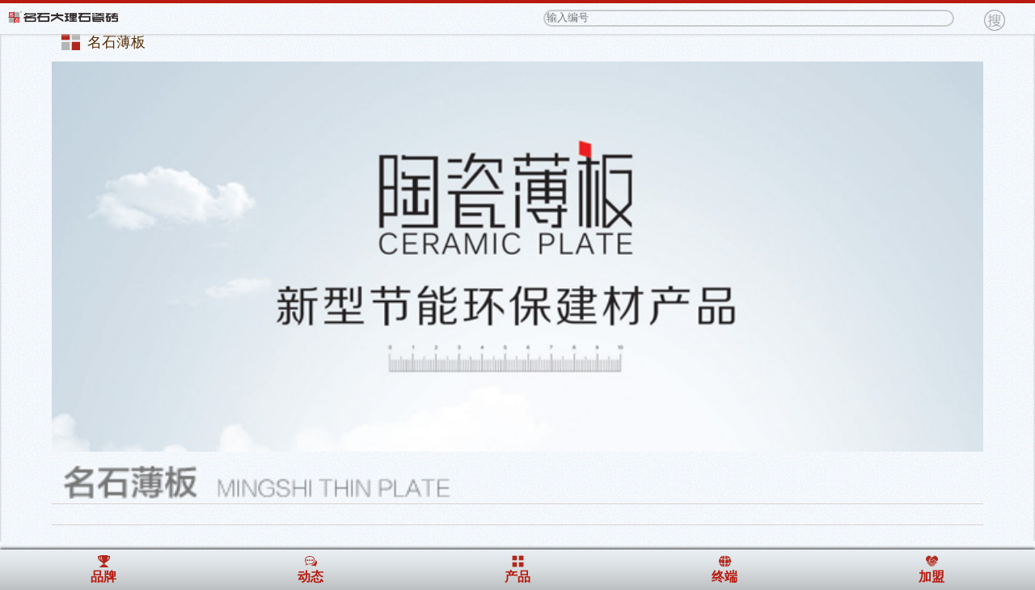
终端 (724, 577)
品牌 (103, 577)
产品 (517, 577)
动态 (310, 577)
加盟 (931, 577)
